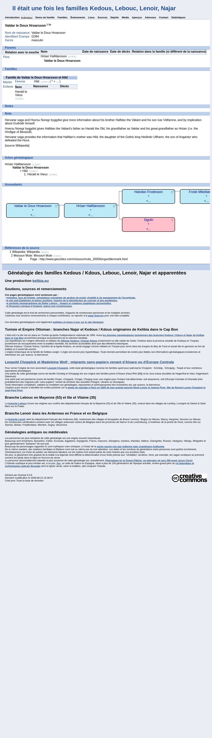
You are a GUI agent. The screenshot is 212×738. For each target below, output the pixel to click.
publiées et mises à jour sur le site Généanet (78, 322)
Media (125, 17)
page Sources (96, 315)
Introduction (12, 17)
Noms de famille (45, 17)
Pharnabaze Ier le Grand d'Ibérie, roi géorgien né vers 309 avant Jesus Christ (148, 460)
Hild (41, 81)
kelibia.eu (40, 281)
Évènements (77, 17)
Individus (26, 17)
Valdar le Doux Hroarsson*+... (32, 210)
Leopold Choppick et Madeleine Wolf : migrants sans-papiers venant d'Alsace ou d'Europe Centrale (89, 362)
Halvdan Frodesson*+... (148, 196)
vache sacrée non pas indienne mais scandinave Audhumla (130, 446)
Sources (102, 17)
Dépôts (114, 17)
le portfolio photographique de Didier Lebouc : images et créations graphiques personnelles (58, 303)
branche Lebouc (17, 403)
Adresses (150, 17)
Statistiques (178, 17)
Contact (163, 17)
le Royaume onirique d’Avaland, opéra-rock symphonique (39, 306)
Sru (59, 463)
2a (49, 24)
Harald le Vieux (21, 95)
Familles (62, 17)
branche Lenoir (16, 419)
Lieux (91, 17)
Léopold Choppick (57, 368)
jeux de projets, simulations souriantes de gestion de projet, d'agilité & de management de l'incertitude (76, 297)
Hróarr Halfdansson (58, 56)
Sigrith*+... (148, 224)
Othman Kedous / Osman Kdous (79, 340)
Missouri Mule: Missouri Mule (37, 255)
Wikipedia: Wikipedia (30, 251)
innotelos (11, 297)
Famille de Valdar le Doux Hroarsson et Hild (41, 77)
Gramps (22, 475)
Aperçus (137, 17)
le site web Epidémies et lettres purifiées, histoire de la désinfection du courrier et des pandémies (61, 300)
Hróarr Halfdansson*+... (90, 210)
